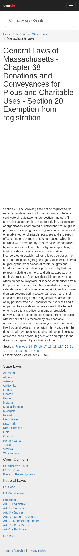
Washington (11, 453)
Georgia (8, 394)
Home (7, 34)
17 (45, 346)
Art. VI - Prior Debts (16, 525)
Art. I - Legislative (14, 504)
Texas (7, 444)
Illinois (7, 398)
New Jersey (11, 419)
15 (35, 346)
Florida (7, 390)
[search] (38, 20)
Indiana (8, 402)
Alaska (7, 377)
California (9, 385)
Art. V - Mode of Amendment (21, 521)
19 (54, 346)
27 (30, 350)
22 (5, 350)
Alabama (9, 373)
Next (36, 350)
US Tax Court (12, 470)
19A (60, 346)
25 (20, 350)
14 (30, 346)
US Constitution (13, 493)
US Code (9, 487)
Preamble (9, 499)
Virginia (8, 449)
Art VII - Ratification (16, 529)
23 (10, 350)
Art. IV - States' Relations (19, 516)
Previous (21, 346)
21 (71, 346)
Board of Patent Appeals (19, 474)
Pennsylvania (12, 440)
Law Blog (9, 535)
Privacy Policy (37, 550)
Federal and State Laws (31, 34)
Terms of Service (14, 550)
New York (9, 423)
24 (15, 350)
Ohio (6, 432)
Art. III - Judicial (13, 512)
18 (50, 346)
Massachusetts (13, 406)
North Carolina (12, 428)
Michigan (9, 411)
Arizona (8, 381)
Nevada (8, 415)
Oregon (8, 436)
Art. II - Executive (14, 508)
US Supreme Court (15, 466)
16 (40, 346)
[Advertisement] (39, 164)
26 (25, 350)
